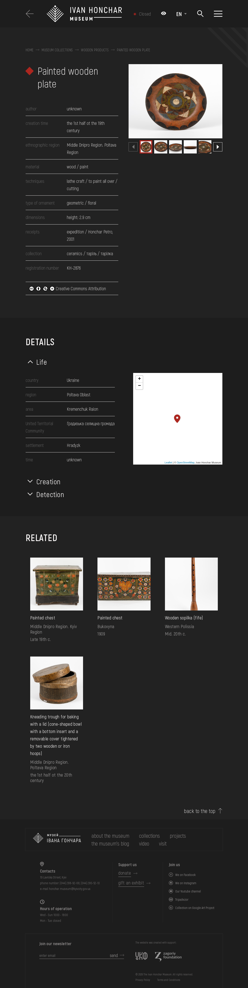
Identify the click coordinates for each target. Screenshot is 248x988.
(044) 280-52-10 (90, 883)
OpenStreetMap (186, 462)
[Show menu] (218, 14)
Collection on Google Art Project (194, 908)
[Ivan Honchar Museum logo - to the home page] (88, 13)
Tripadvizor (182, 899)
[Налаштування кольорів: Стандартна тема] (163, 14)
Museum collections (57, 50)
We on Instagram (185, 883)
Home (29, 50)
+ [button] (139, 379)
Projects (178, 835)
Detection (50, 494)
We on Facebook (185, 875)
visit (163, 843)
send (114, 955)
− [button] (139, 386)
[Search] (200, 14)
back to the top (199, 811)
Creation (48, 481)
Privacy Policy (142, 979)
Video (144, 843)
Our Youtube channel (188, 891)
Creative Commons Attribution (67, 288)
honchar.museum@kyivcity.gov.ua (69, 889)
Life (41, 361)
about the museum (110, 835)
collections (149, 835)
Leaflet (168, 462)
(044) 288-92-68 (70, 883)
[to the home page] (57, 839)
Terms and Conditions (168, 979)
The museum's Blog (110, 843)
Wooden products (95, 50)
